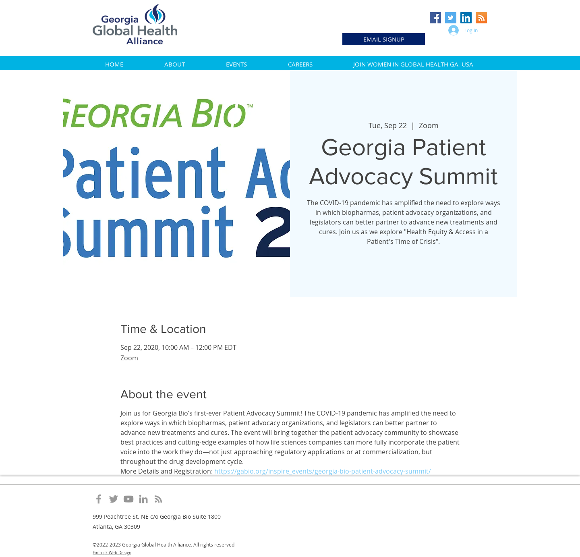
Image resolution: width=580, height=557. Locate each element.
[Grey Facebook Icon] (99, 499)
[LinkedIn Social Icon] (466, 17)
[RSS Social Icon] (481, 17)
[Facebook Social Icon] (435, 17)
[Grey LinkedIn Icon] (143, 499)
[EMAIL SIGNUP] (383, 39)
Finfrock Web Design (112, 552)
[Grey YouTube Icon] (128, 499)
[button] (174, 64)
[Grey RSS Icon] (158, 499)
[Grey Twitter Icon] (114, 499)
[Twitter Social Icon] (450, 17)
